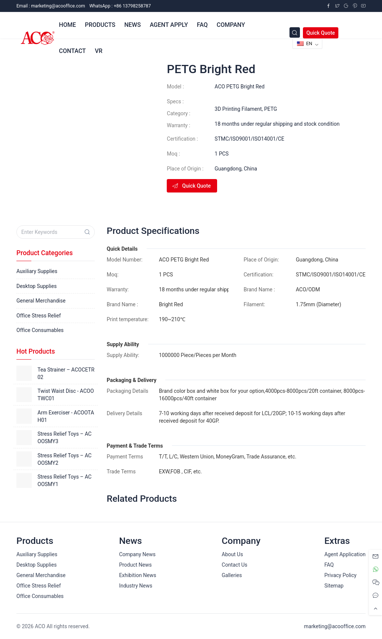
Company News (137, 554)
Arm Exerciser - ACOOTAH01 (66, 416)
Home (67, 24)
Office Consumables (40, 330)
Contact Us (234, 565)
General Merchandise (41, 301)
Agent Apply (169, 24)
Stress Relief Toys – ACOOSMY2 (65, 459)
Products (100, 24)
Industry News (135, 586)
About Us (232, 554)
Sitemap (333, 586)
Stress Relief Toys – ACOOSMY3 (65, 437)
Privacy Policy (340, 575)
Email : (50, 6)
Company (231, 24)
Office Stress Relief (38, 316)
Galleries (232, 575)
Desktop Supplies (36, 286)
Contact (72, 50)
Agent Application (345, 554)
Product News (135, 565)
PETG (270, 109)
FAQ (202, 24)
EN (304, 43)
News (132, 24)
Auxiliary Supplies (36, 271)
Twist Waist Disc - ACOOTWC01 (66, 394)
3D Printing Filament (238, 109)
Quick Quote (320, 33)
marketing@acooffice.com (335, 626)
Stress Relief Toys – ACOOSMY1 (65, 480)
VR (98, 50)
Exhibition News (137, 575)
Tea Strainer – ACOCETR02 (66, 373)
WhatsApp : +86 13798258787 (120, 6)
